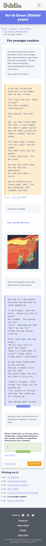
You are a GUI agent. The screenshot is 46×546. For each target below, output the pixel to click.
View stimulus (10, 455)
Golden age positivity (16, 481)
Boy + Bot (16, 197)
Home (4, 28)
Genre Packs (25, 28)
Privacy (23, 530)
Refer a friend (23, 525)
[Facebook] (23, 515)
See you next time (15, 500)
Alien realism (13, 489)
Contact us (23, 521)
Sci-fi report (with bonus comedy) (22, 493)
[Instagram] (28, 515)
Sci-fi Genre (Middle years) (16, 31)
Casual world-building (17, 485)
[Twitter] (33, 515)
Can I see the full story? (18, 222)
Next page (34, 464)
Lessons (13, 28)
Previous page (10, 464)
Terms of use (23, 535)
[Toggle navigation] (39, 5)
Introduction (13, 477)
